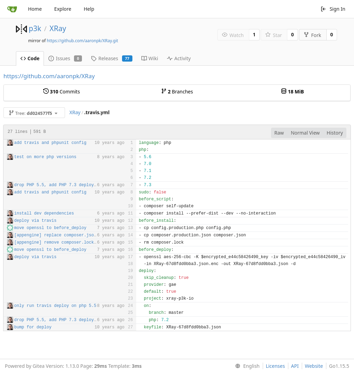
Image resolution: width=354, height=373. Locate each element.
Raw (279, 132)
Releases (111, 58)
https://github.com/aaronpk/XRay (49, 76)
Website (314, 366)
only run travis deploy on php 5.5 (55, 305)
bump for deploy (33, 327)
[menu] (246, 366)
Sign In (332, 9)
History (335, 132)
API (295, 366)
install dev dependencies (44, 213)
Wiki (149, 58)
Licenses (275, 366)
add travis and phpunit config (50, 142)
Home (35, 9)
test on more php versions (45, 157)
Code (30, 58)
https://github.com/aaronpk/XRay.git (82, 41)
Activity (178, 58)
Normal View (305, 132)
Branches (177, 91)
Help (89, 9)
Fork (312, 35)
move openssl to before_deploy (50, 228)
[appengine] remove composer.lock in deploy (66, 242)
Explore (62, 9)
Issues (65, 58)
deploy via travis (35, 220)
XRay (57, 28)
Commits (61, 91)
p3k (35, 28)
